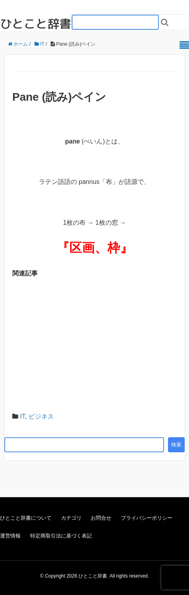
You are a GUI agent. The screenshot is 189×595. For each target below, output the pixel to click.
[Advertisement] (94, 344)
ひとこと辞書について (26, 518)
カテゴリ (71, 518)
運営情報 (10, 536)
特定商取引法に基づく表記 (61, 536)
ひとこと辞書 (35, 23)
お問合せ (101, 518)
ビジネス (41, 416)
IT (22, 416)
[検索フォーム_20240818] (115, 22)
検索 (176, 445)
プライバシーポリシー (146, 518)
